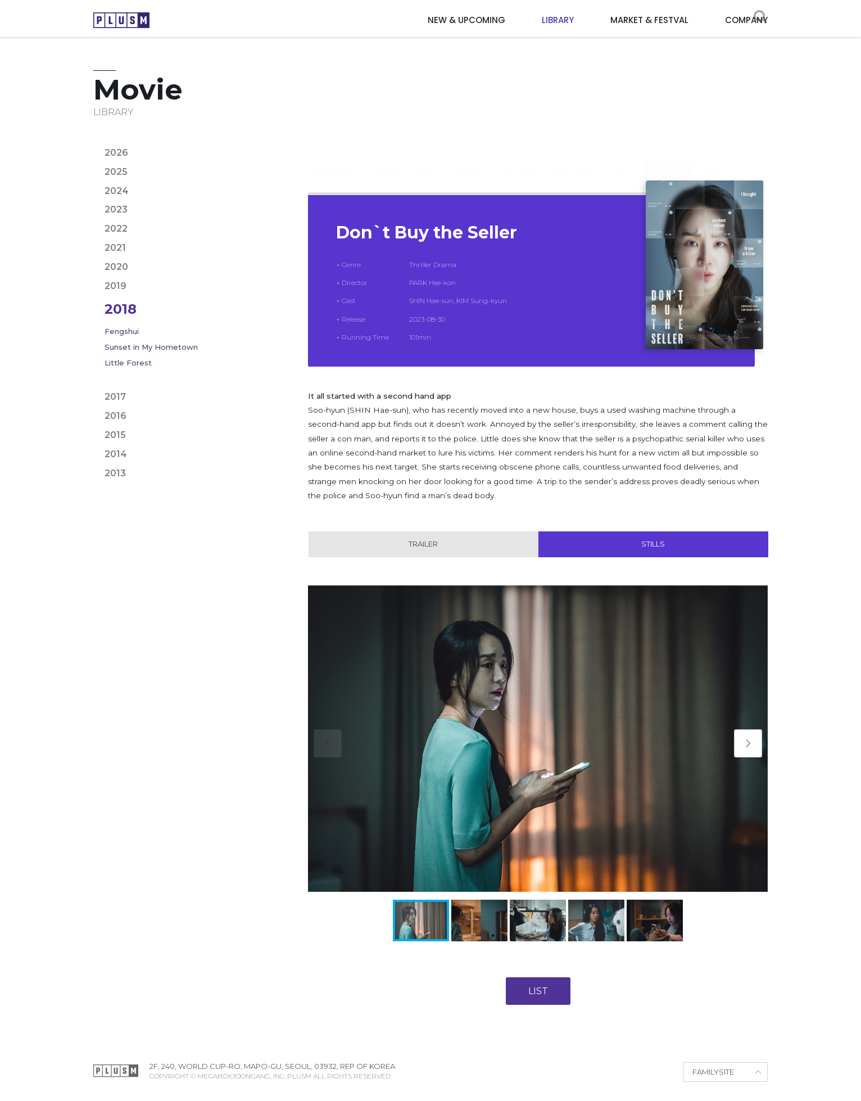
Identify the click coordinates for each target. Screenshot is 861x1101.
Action (329, 141)
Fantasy (717, 141)
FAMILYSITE (713, 1073)
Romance (575, 159)
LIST (538, 992)
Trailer (423, 544)
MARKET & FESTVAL (649, 20)
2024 (117, 191)
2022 (116, 228)
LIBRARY (558, 20)
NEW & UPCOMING (466, 20)
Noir (427, 159)
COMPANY (746, 20)
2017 (115, 396)
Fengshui (122, 331)
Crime (550, 141)
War (711, 159)
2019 (115, 286)
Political (519, 159)
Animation (447, 141)
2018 (121, 309)
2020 (116, 266)
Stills (653, 544)
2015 (115, 435)
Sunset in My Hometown (151, 346)
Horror (332, 159)
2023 (116, 209)
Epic (632, 141)
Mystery (383, 159)
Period (467, 159)
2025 (116, 171)
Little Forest (128, 362)
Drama (593, 141)
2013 (115, 473)
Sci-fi (623, 159)
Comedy (504, 141)
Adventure (384, 141)
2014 (116, 454)
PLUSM (121, 19)
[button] (748, 744)
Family (670, 141)
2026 (116, 152)
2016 (115, 415)
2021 (115, 247)
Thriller (668, 159)
